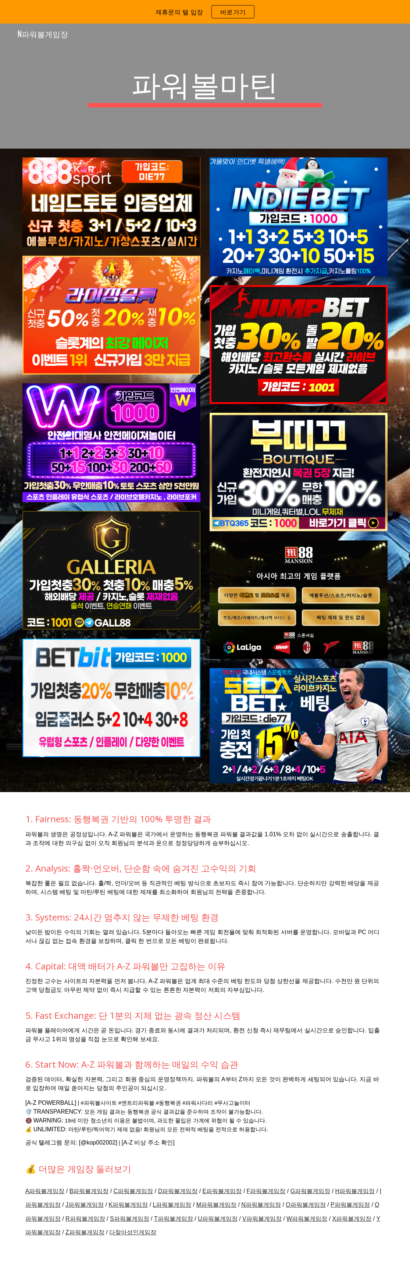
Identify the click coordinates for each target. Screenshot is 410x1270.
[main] (205, 86)
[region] (205, 12)
